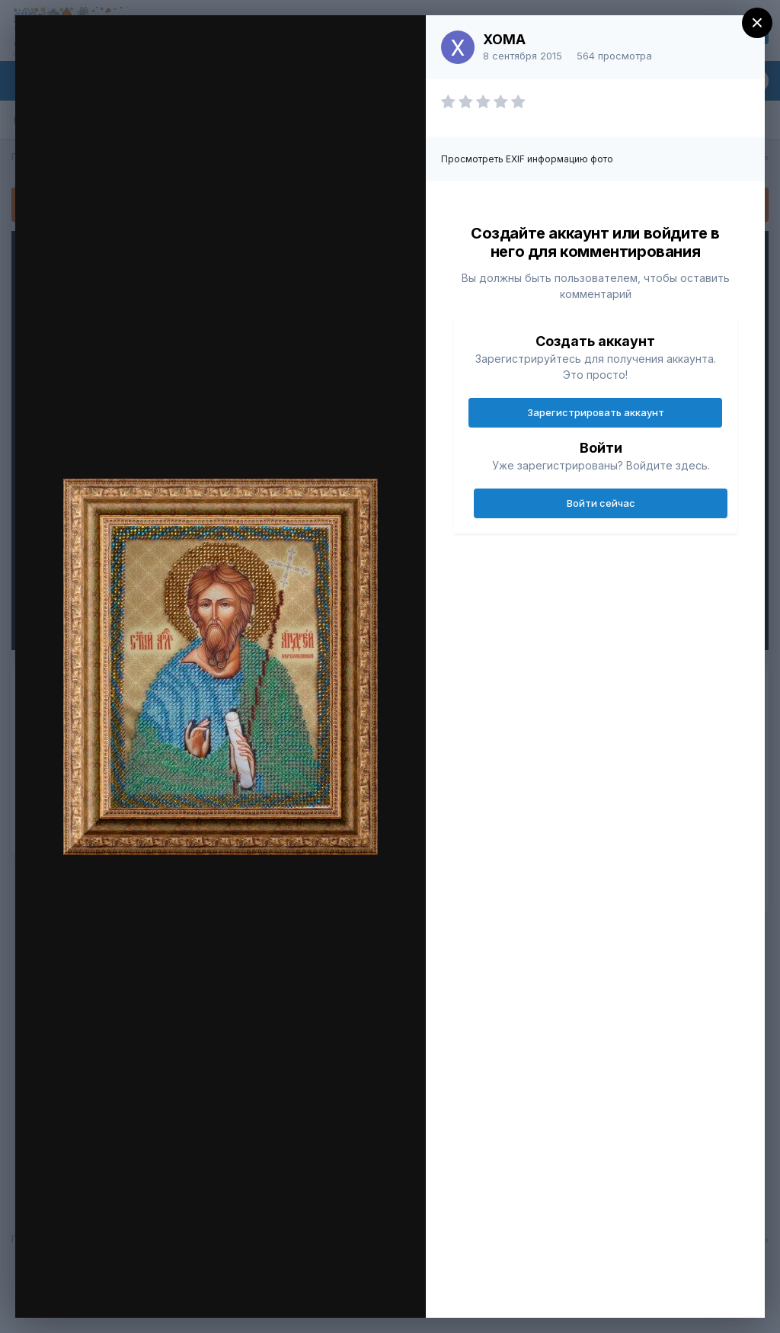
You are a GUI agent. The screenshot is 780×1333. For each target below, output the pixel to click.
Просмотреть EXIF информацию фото (527, 159)
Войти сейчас (601, 503)
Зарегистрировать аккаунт (595, 412)
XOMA (504, 39)
